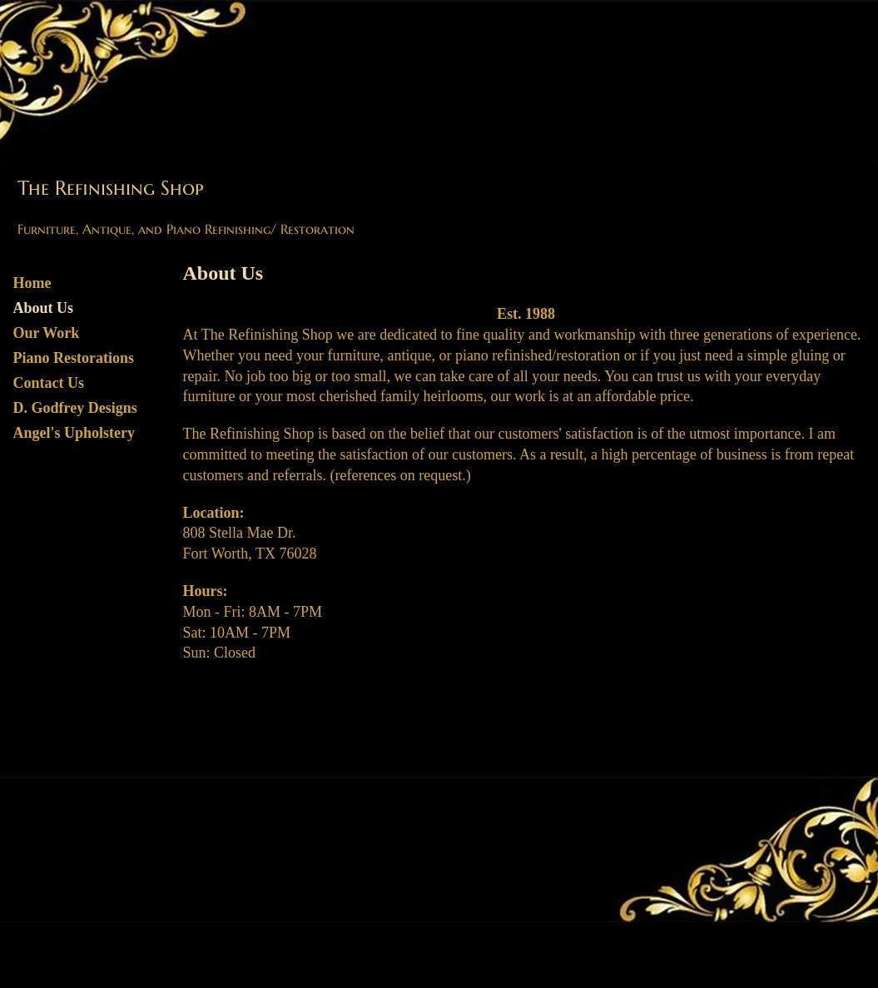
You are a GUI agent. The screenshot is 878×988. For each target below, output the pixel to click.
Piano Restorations (74, 358)
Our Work (46, 333)
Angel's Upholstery (74, 432)
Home (32, 283)
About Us (43, 308)
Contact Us (49, 383)
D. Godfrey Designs (75, 408)
